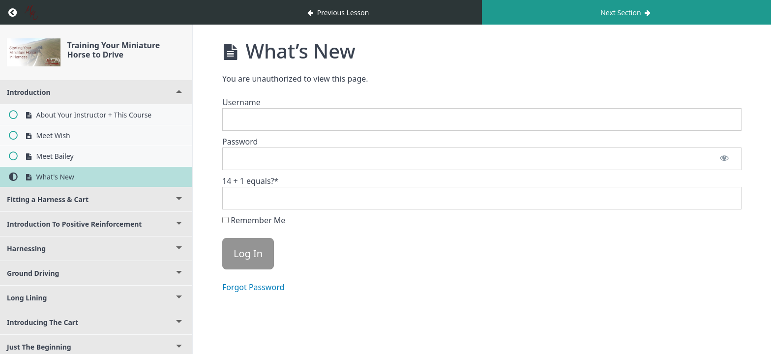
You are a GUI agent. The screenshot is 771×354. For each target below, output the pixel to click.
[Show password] (724, 159)
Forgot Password (253, 287)
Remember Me (253, 220)
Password (240, 141)
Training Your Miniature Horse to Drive (113, 50)
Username (241, 102)
